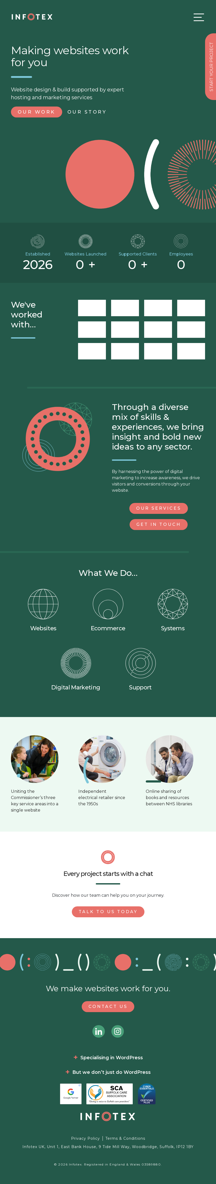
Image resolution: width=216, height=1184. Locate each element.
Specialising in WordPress (111, 1058)
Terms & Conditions (125, 1138)
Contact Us (108, 1006)
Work (36, 112)
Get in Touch (158, 524)
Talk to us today (108, 911)
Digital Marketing (75, 669)
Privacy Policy (85, 1138)
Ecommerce (108, 610)
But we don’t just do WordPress (111, 1072)
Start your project (211, 66)
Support (140, 669)
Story (87, 112)
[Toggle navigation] (197, 17)
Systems (172, 610)
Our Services (158, 508)
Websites (43, 610)
